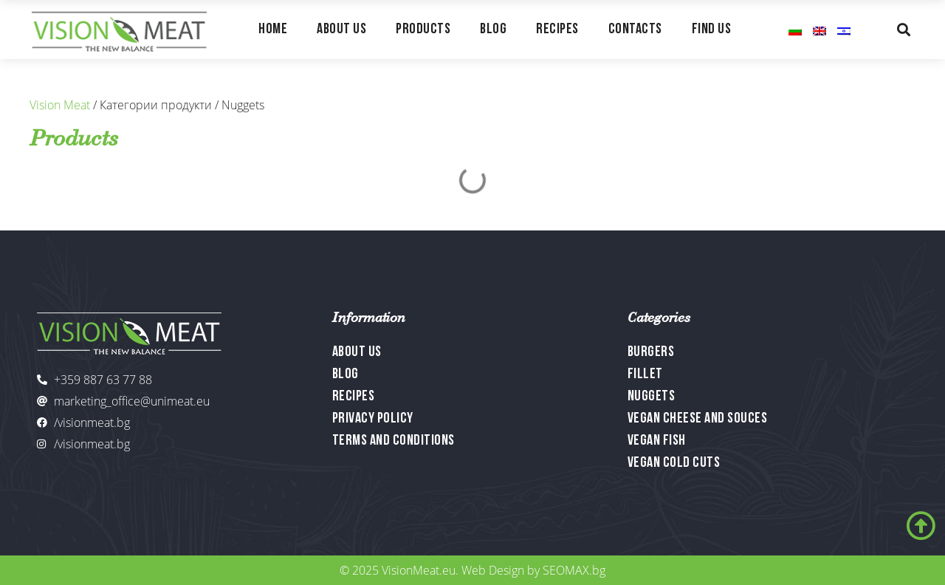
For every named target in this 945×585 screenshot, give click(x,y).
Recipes (557, 29)
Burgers (651, 352)
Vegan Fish (657, 441)
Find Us (712, 29)
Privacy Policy (372, 418)
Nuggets (652, 396)
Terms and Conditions (393, 441)
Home (272, 29)
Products (423, 29)
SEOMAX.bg (574, 570)
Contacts (635, 29)
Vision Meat (60, 105)
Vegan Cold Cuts (674, 463)
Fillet (645, 374)
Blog (493, 29)
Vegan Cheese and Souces (698, 418)
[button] (903, 29)
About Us (341, 29)
